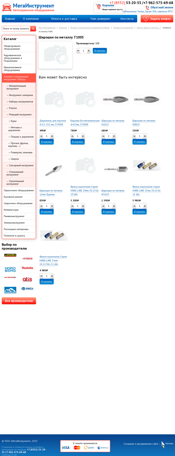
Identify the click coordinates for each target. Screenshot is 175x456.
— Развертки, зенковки (20, 152)
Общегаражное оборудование (12, 47)
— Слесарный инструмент (20, 165)
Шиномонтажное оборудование (13, 69)
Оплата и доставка (64, 19)
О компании (31, 19)
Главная (10, 19)
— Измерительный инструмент (16, 87)
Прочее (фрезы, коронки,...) (149, 28)
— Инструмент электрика (19, 95)
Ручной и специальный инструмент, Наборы (90, 28)
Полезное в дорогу (14, 235)
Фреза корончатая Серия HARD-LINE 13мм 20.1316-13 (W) (146, 190)
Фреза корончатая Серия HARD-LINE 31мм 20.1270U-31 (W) (53, 260)
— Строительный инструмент (15, 182)
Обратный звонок (161, 7)
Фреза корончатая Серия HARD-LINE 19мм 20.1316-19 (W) (85, 190)
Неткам (169, 443)
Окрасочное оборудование (19, 190)
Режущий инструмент (123, 28)
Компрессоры (11, 209)
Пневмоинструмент (14, 216)
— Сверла (13, 158)
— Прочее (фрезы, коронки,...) (18, 145)
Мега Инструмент (47, 28)
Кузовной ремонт (13, 196)
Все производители (19, 301)
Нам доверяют (100, 19)
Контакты (127, 19)
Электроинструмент (14, 222)
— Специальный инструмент (14, 173)
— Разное (11, 108)
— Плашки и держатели (21, 136)
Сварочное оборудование (18, 203)
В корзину (99, 50)
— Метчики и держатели (15, 129)
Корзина (108, 5)
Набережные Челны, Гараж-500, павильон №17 (147, 11)
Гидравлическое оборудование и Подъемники (13, 58)
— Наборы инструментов (19, 101)
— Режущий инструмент (18, 114)
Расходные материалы (16, 229)
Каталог (63, 28)
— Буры (12, 121)
